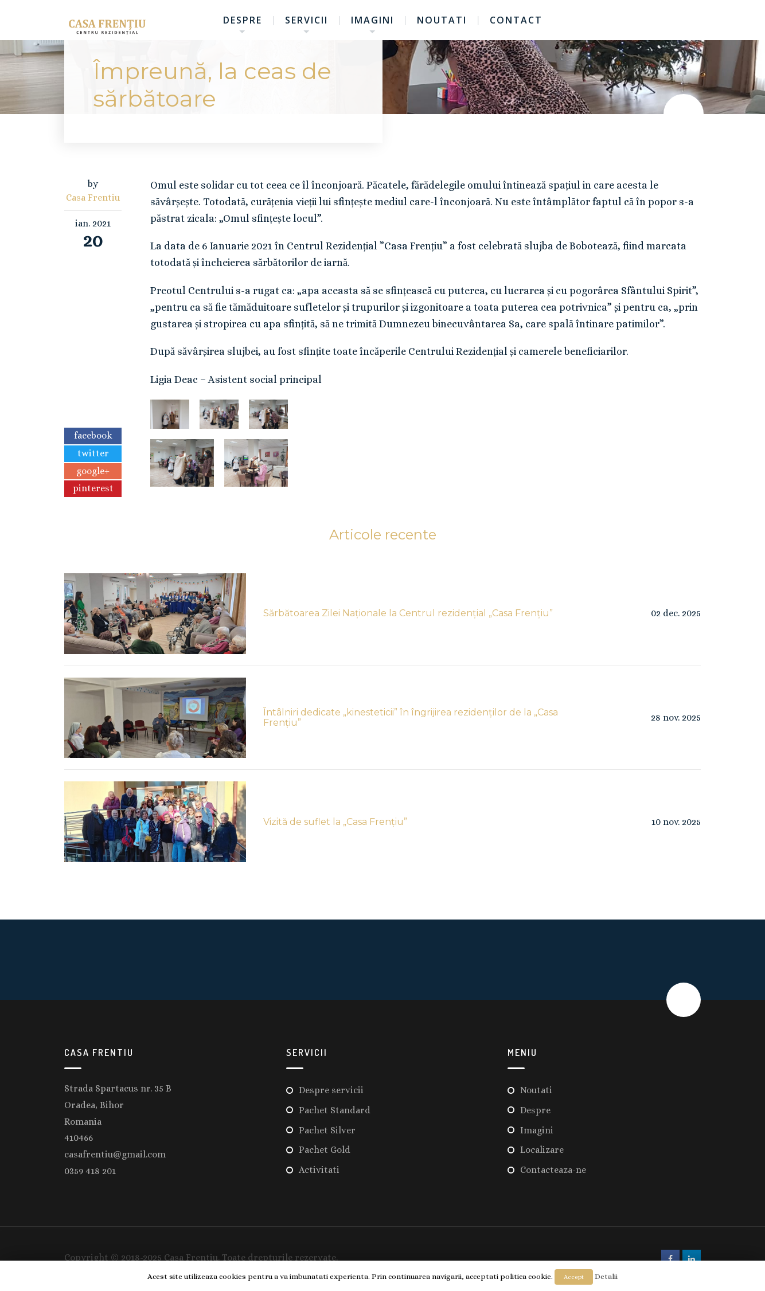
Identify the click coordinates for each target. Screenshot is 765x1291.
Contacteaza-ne (553, 1169)
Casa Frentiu (93, 197)
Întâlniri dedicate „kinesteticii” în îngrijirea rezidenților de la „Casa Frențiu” (410, 717)
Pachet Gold (324, 1149)
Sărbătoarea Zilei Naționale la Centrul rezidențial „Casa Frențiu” (408, 613)
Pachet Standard (334, 1110)
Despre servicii (331, 1090)
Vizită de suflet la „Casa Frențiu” (335, 821)
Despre (242, 20)
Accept (574, 1277)
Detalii (606, 1276)
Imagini (372, 20)
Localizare (542, 1149)
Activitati (319, 1169)
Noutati (442, 20)
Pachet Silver (327, 1130)
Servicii (306, 20)
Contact (516, 20)
